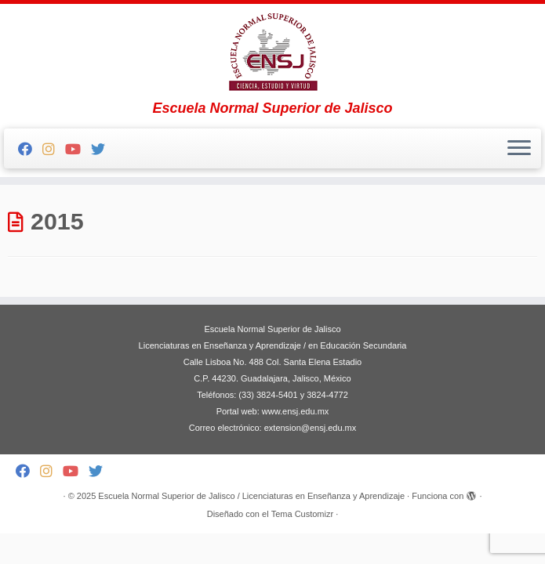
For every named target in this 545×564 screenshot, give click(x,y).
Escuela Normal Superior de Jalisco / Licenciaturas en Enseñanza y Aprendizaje (251, 496)
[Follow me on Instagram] (53, 149)
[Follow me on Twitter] (103, 149)
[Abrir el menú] (519, 149)
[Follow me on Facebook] (30, 149)
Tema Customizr (302, 514)
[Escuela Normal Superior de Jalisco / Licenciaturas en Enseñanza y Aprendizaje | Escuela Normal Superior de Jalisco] (272, 52)
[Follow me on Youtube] (78, 149)
